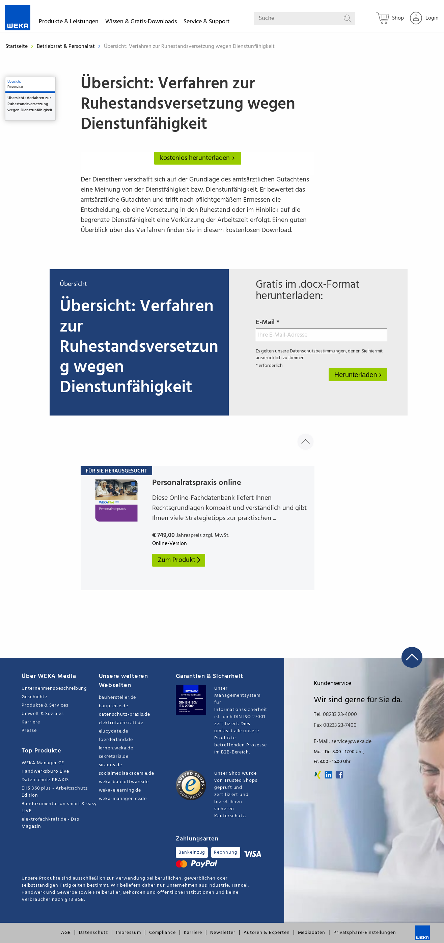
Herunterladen (356, 374)
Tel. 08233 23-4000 (335, 715)
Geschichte (34, 697)
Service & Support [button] (207, 23)
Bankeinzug (191, 852)
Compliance (162, 933)
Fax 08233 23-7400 (335, 725)
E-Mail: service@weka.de (342, 742)
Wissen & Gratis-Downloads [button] (141, 23)
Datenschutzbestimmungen (318, 351)
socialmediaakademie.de (126, 773)
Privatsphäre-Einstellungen (364, 933)
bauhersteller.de (117, 697)
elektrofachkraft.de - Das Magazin (50, 823)
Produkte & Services (45, 705)
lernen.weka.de (116, 748)
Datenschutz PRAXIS (45, 779)
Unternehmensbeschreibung (54, 688)
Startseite (16, 46)
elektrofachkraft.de (121, 722)
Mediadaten (311, 933)
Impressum (128, 933)
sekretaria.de (114, 756)
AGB (66, 933)
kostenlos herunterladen (199, 158)
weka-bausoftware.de (124, 781)
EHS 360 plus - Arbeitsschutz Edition (55, 792)
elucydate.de (113, 731)
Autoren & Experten (267, 933)
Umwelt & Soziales (43, 713)
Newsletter (222, 933)
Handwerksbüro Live (45, 771)
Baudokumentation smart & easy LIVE (59, 807)
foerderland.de (116, 739)
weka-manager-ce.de (123, 798)
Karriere (31, 722)
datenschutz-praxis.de (124, 714)
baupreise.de (113, 706)
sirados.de (110, 765)
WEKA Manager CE (43, 763)
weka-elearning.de (120, 790)
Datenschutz (93, 933)
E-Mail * (321, 329)
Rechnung (225, 852)
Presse (29, 730)
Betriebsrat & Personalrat (66, 46)
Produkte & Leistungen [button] (69, 23)
